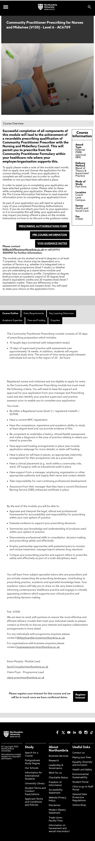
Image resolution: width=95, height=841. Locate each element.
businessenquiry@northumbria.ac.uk (38, 647)
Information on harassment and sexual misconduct (59, 828)
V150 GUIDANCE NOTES (52, 243)
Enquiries (55, 320)
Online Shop (79, 805)
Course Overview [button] (47, 123)
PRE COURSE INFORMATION (49, 235)
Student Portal (80, 782)
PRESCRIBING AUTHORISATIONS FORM (43, 226)
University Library (35, 783)
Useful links (81, 747)
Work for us (55, 773)
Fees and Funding (36, 320)
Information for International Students (33, 776)
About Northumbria (58, 749)
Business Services (58, 756)
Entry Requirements (34, 313)
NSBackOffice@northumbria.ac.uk (23, 250)
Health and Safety (82, 770)
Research (54, 761)
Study (29, 747)
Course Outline (10, 313)
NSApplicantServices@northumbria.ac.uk (41, 638)
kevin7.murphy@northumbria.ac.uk (27, 667)
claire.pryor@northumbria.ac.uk (25, 678)
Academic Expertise (12, 320)
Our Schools (31, 768)
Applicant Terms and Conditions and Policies (34, 802)
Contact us (78, 753)
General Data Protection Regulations (79, 797)
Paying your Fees (81, 757)
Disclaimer (55, 805)
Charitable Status (58, 778)
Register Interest (80, 696)
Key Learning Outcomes (61, 313)
